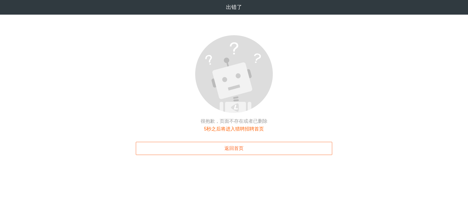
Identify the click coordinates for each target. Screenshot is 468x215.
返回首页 (234, 148)
